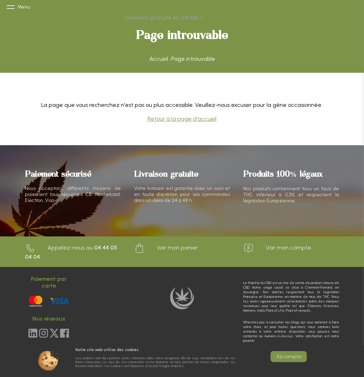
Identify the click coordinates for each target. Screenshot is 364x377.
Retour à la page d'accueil (182, 118)
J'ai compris (288, 357)
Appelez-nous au (71, 251)
